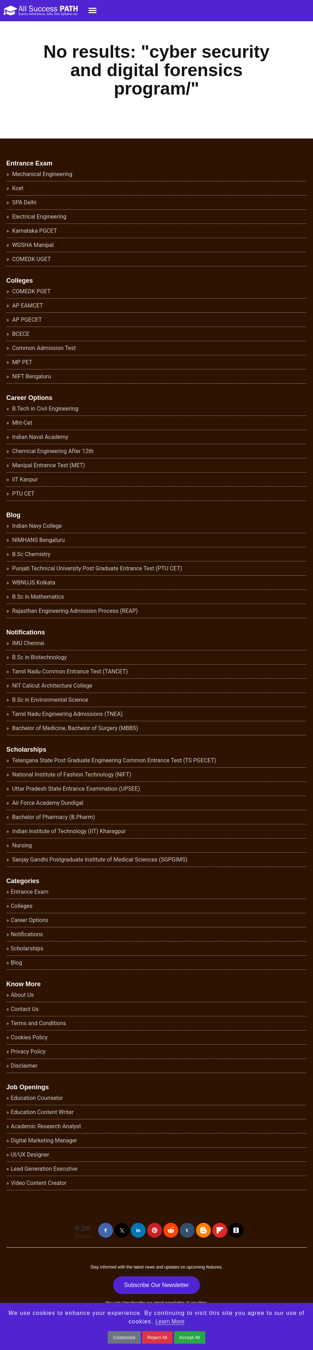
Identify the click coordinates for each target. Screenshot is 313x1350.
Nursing (21, 845)
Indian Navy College (36, 526)
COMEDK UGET (31, 259)
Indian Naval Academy (39, 437)
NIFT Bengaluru (31, 376)
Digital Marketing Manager (44, 1140)
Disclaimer (24, 1065)
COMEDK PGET (31, 291)
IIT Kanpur (24, 479)
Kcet (17, 188)
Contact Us (25, 1009)
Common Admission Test (43, 348)
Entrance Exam (29, 163)
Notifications (25, 632)
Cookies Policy (29, 1037)
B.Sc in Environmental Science (49, 699)
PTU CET (22, 493)
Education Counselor (37, 1098)
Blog (13, 515)
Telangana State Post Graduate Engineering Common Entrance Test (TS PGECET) (113, 760)
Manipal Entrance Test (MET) (48, 465)
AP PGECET (26, 319)
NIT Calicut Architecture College (51, 685)
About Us (22, 995)
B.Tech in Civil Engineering (44, 408)
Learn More (169, 1321)
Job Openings (27, 1087)
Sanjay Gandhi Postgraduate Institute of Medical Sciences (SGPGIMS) (99, 859)
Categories (22, 881)
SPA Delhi (23, 202)
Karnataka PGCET (34, 230)
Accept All (189, 1337)
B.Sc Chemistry (30, 554)
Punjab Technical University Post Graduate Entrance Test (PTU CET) (96, 568)
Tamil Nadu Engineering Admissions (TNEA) (67, 714)
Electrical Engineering (38, 216)
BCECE (20, 334)
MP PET (21, 362)
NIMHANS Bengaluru (38, 540)
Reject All (157, 1337)
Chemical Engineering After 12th (52, 451)
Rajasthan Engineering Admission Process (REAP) (74, 611)
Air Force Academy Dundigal (47, 803)
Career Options (29, 397)
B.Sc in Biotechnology (39, 657)
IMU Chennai (27, 643)
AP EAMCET (27, 305)
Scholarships (26, 749)
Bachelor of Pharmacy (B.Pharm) (53, 817)
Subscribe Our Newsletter (156, 1285)
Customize (124, 1337)
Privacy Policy (28, 1051)
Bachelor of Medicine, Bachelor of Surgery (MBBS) (74, 728)
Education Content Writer (42, 1112)
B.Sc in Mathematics (37, 596)
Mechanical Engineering (41, 174)
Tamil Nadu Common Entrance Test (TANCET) (69, 671)
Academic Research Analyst (46, 1126)
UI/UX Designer (30, 1154)
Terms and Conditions (38, 1023)
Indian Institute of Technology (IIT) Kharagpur (68, 831)
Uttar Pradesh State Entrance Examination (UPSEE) (75, 788)
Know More (23, 984)
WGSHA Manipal (32, 245)
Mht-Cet (21, 422)
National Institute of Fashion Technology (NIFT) (71, 774)
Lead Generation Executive (44, 1168)
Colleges (19, 280)
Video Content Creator (38, 1183)
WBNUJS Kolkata (33, 582)
